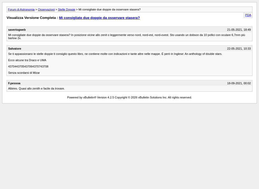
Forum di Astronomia (21, 9)
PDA (248, 15)
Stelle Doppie (66, 9)
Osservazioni (46, 9)
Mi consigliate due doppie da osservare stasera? (99, 18)
